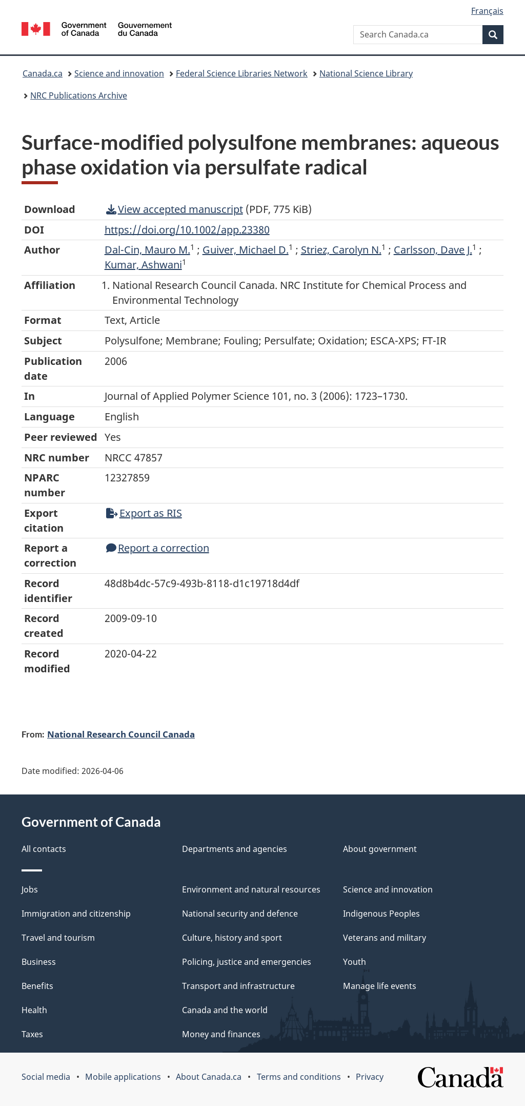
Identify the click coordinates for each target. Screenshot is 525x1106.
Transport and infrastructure (238, 986)
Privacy (369, 1076)
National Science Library (366, 73)
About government (380, 849)
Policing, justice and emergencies (246, 961)
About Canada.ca (208, 1076)
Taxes (32, 1034)
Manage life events (379, 986)
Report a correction (157, 548)
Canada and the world (225, 1010)
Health (34, 1010)
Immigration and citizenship (76, 913)
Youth (354, 961)
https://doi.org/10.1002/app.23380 (187, 230)
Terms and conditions (299, 1076)
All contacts (44, 849)
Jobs (30, 889)
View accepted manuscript (174, 209)
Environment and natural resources (251, 889)
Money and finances (221, 1034)
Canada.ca (43, 73)
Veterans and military (384, 937)
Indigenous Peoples (381, 913)
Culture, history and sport (232, 937)
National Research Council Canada (121, 734)
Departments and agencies (234, 849)
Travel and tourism (58, 937)
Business (39, 961)
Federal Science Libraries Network (242, 73)
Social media (46, 1076)
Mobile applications (123, 1076)
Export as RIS (144, 513)
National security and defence (240, 913)
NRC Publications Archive (78, 95)
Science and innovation (119, 73)
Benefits (37, 986)
